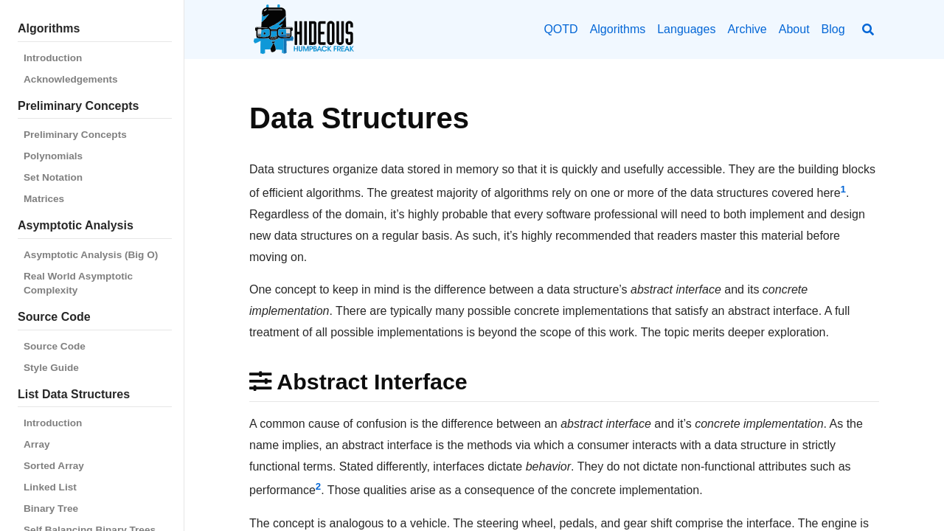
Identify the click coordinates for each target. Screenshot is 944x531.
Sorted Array (54, 465)
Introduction (53, 57)
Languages (686, 29)
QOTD (560, 29)
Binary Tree (51, 508)
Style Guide (51, 367)
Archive (746, 29)
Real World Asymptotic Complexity (78, 283)
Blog (833, 29)
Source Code (55, 346)
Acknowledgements (71, 79)
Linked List (50, 487)
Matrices (44, 198)
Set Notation (53, 177)
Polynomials (53, 156)
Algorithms (618, 29)
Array (37, 444)
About (794, 29)
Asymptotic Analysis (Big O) (91, 254)
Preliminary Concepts (75, 134)
